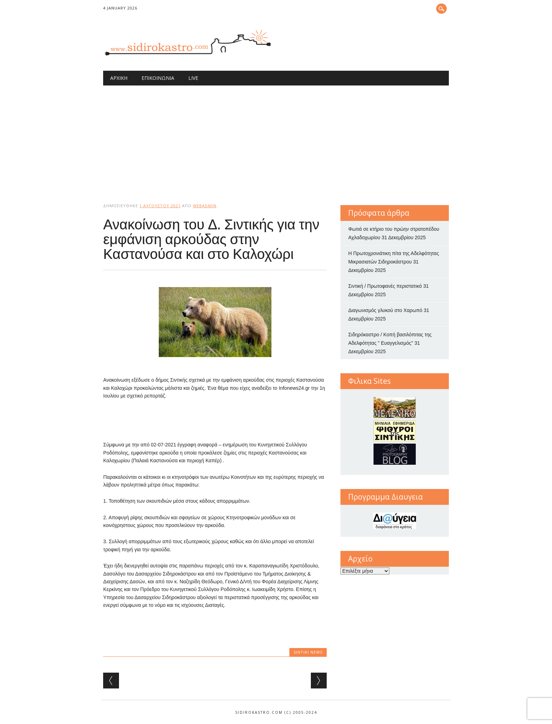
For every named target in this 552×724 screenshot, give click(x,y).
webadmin (205, 205)
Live (193, 78)
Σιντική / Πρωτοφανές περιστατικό (385, 286)
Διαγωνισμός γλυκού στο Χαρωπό (385, 310)
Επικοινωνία (158, 78)
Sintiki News (308, 652)
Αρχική (118, 78)
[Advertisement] (276, 138)
